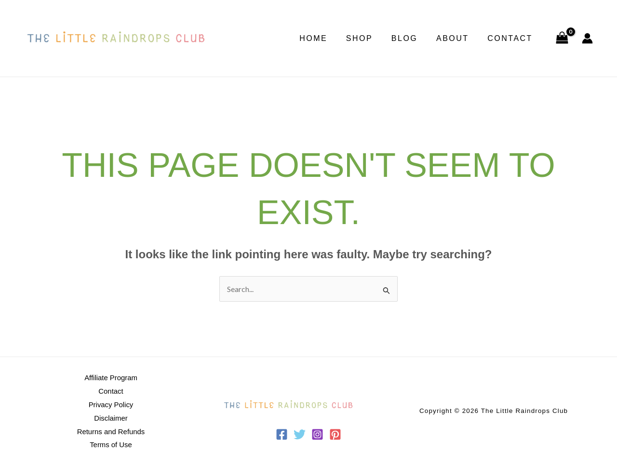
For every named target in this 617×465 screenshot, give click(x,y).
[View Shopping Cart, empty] (561, 38)
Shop (370, 38)
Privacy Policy (110, 404)
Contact (512, 38)
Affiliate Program (111, 378)
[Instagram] (317, 434)
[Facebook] (282, 434)
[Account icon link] (587, 38)
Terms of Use (111, 443)
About (457, 38)
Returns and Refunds (111, 430)
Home (328, 38)
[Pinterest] (335, 434)
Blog (412, 38)
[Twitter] (300, 434)
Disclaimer (111, 417)
